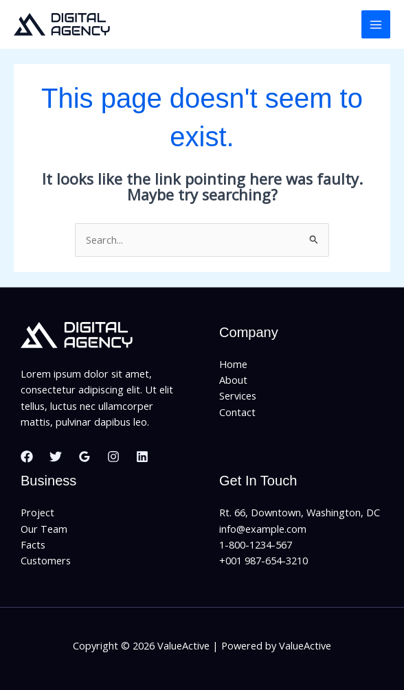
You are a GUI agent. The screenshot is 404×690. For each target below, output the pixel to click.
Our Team (44, 529)
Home (233, 364)
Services (237, 395)
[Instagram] (113, 456)
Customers (46, 560)
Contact (237, 412)
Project (37, 512)
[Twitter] (55, 456)
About (233, 380)
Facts (33, 544)
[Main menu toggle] (375, 24)
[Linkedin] (142, 456)
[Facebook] (27, 456)
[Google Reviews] (84, 456)
